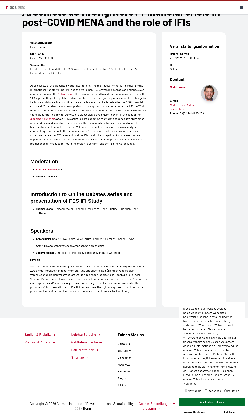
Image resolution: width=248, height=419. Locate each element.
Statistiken (213, 390)
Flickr (122, 385)
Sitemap (79, 357)
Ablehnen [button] (229, 412)
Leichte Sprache (85, 334)
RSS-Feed (124, 371)
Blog (122, 378)
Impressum (149, 408)
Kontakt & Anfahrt (40, 342)
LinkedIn (124, 357)
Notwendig (193, 390)
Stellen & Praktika (40, 334)
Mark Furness (178, 87)
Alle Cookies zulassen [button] (212, 402)
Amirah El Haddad (46, 169)
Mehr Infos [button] (190, 383)
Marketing (231, 390)
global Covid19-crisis (42, 118)
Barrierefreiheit (84, 350)
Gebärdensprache (86, 342)
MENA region (65, 93)
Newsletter (124, 364)
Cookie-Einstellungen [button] (157, 403)
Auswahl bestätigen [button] (195, 412)
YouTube (124, 350)
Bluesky (124, 343)
